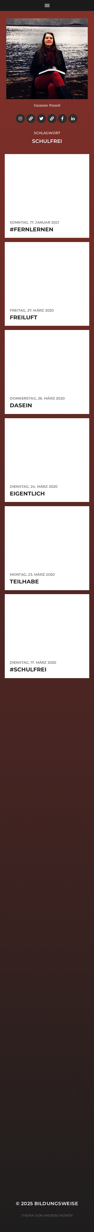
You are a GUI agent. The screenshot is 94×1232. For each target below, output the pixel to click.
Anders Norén (58, 1215)
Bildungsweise (56, 1203)
